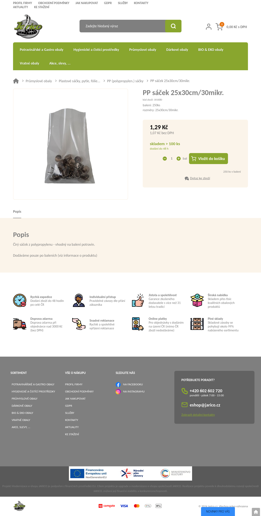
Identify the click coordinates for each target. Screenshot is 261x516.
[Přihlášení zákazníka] (208, 27)
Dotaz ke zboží (200, 178)
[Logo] (28, 27)
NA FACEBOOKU (133, 384)
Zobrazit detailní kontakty (198, 415)
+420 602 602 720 (206, 390)
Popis (17, 211)
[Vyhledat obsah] (173, 26)
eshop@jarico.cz (205, 405)
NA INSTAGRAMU (134, 391)
